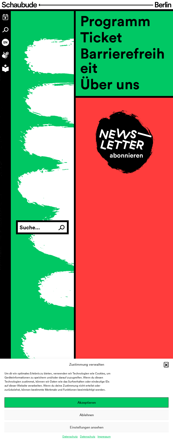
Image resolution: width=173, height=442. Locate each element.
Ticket (101, 37)
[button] (166, 364)
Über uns (110, 84)
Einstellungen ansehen (86, 427)
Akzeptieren (86, 402)
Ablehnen (87, 415)
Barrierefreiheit (122, 60)
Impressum (104, 436)
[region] (124, 99)
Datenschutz (70, 436)
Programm (115, 21)
